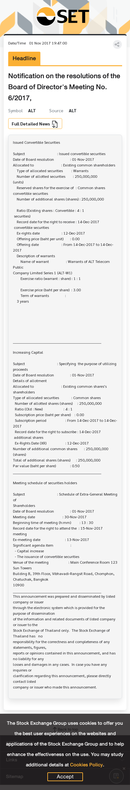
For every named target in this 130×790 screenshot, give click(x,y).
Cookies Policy (86, 765)
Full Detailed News (35, 124)
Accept (65, 776)
